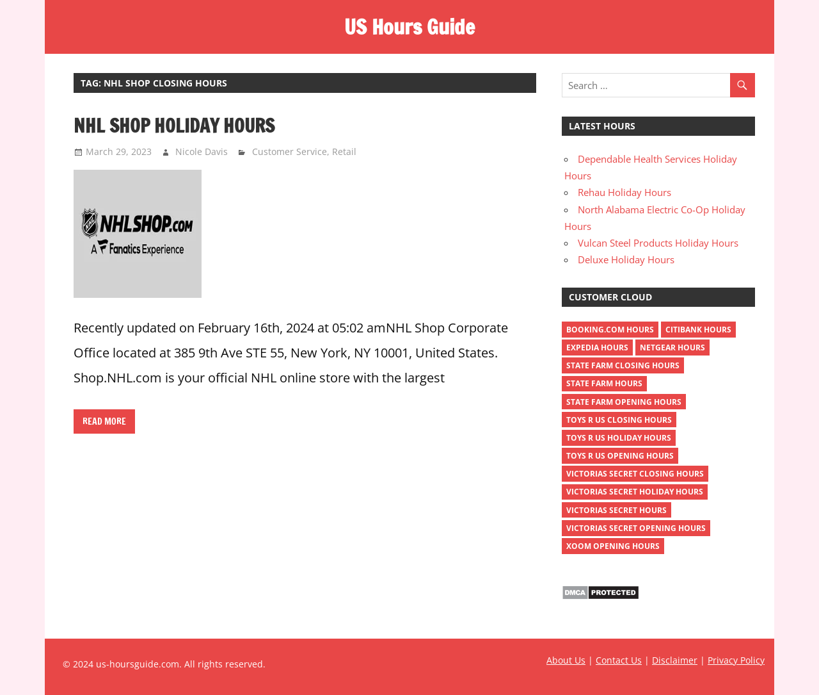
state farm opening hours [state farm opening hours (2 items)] (623, 402)
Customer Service (289, 151)
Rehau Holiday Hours (624, 192)
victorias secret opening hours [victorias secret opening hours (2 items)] (636, 528)
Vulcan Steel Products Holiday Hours (658, 242)
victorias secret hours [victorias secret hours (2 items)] (616, 510)
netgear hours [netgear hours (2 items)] (672, 347)
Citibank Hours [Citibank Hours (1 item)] (698, 329)
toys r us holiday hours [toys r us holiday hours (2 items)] (618, 437)
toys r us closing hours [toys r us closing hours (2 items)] (619, 419)
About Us (565, 660)
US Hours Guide (409, 27)
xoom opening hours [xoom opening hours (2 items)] (613, 546)
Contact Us (619, 660)
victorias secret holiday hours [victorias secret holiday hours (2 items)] (634, 491)
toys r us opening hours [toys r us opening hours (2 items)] (620, 455)
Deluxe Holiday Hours (626, 259)
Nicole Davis (201, 151)
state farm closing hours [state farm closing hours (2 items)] (623, 365)
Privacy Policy (736, 660)
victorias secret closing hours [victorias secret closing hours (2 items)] (635, 473)
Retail (344, 151)
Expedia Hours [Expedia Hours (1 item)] (597, 347)
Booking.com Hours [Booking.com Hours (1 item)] (610, 329)
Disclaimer (674, 660)
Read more (104, 421)
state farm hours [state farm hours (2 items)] (604, 383)
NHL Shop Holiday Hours (174, 125)
